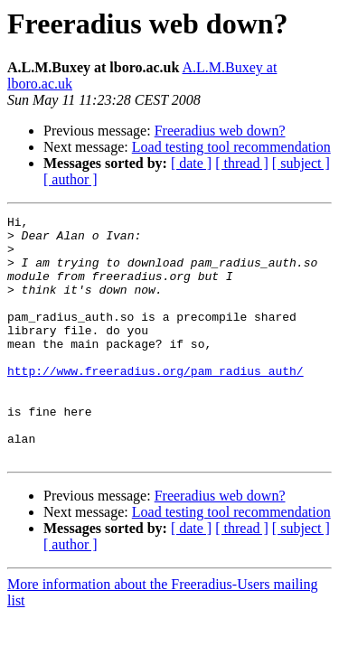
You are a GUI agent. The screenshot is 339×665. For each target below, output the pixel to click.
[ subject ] (301, 163)
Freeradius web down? (220, 130)
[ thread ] (241, 163)
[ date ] (191, 163)
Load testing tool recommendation (231, 147)
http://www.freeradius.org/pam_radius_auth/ (155, 403)
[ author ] (70, 179)
